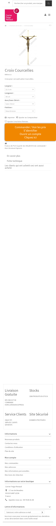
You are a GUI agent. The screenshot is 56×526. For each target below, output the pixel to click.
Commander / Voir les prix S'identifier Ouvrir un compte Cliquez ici (30, 132)
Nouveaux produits (12, 439)
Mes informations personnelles (17, 471)
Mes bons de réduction (14, 475)
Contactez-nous (11, 443)
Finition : (9, 107)
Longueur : (9, 93)
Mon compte (10, 457)
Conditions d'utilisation (14, 447)
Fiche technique (14, 160)
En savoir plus (13, 155)
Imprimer (11, 117)
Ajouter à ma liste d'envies (17, 121)
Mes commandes (11, 463)
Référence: (8, 75)
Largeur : (9, 86)
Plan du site (9, 451)
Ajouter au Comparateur (28, 117)
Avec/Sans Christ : (12, 100)
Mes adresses (10, 467)
